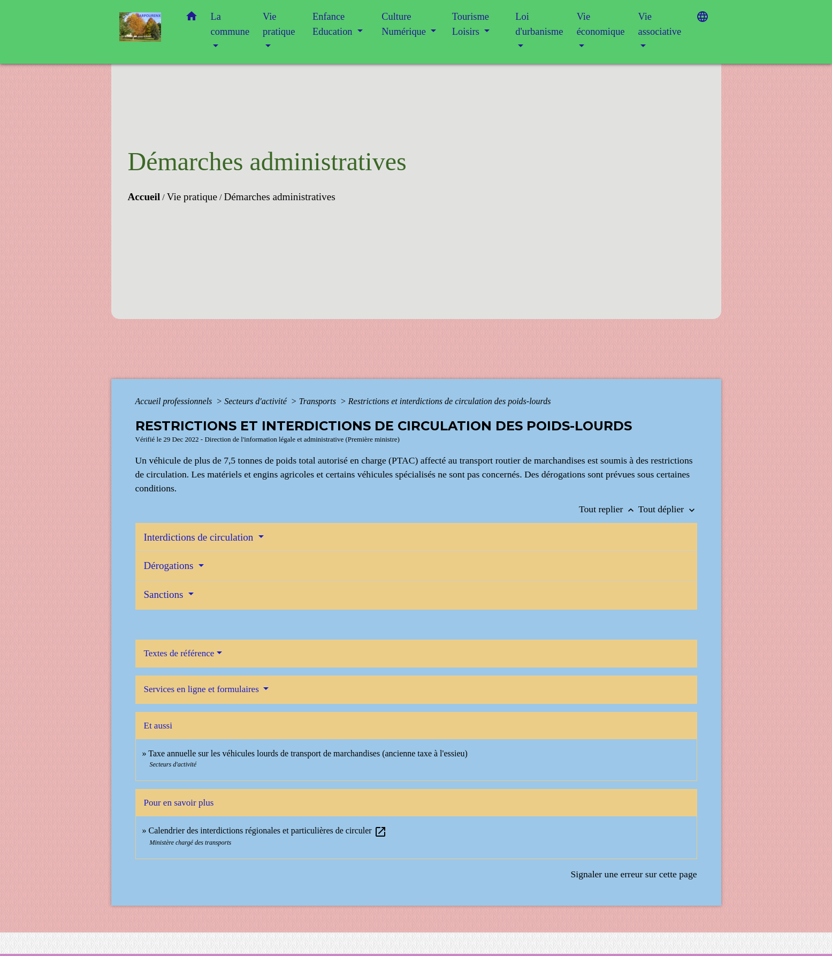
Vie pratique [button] (279, 24)
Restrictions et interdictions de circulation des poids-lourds (449, 401)
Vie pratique (192, 196)
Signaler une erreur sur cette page (634, 874)
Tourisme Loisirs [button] (470, 24)
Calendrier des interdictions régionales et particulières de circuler (268, 830)
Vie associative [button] (659, 24)
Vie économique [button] (601, 24)
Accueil (144, 196)
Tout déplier (667, 509)
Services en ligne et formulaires (203, 689)
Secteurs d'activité (256, 401)
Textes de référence (179, 653)
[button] (192, 18)
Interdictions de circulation (200, 537)
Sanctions (165, 594)
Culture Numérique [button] (404, 24)
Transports (318, 401)
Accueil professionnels (175, 401)
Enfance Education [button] (333, 24)
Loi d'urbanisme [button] (539, 24)
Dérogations (170, 565)
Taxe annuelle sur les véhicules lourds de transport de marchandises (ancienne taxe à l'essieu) (308, 753)
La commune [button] (230, 24)
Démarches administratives (279, 196)
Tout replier (608, 509)
